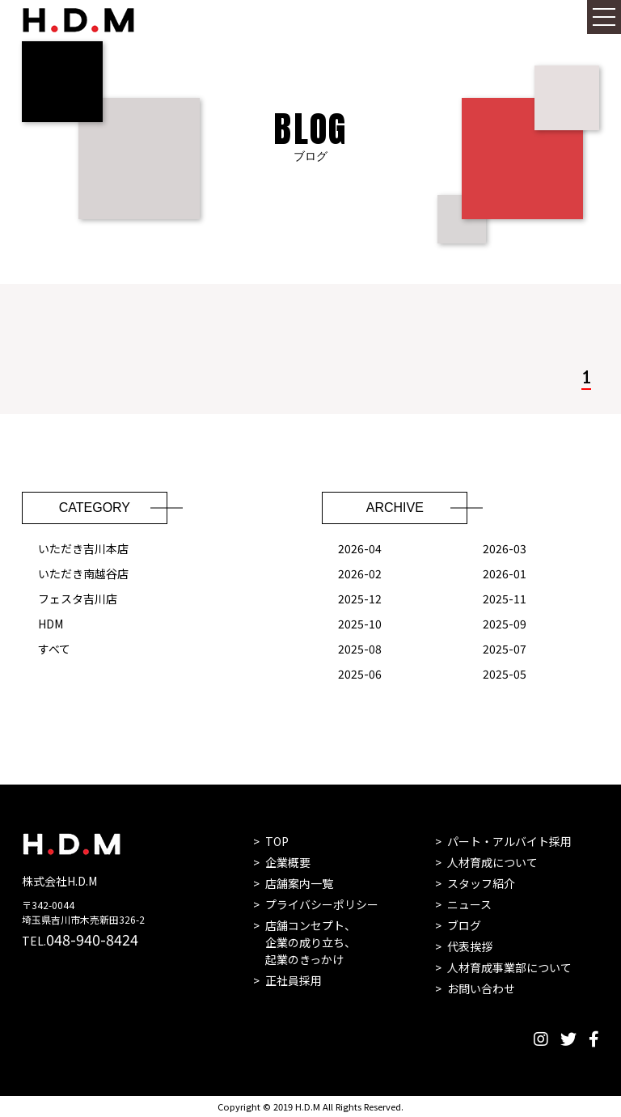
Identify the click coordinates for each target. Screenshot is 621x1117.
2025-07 (504, 650)
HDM (50, 625)
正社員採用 (293, 980)
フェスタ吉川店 (77, 600)
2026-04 (360, 550)
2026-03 (504, 550)
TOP (277, 841)
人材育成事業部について (509, 967)
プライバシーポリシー (321, 904)
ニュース (469, 904)
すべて (54, 650)
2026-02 (360, 575)
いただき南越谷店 (83, 575)
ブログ (464, 925)
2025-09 (504, 625)
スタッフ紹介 (481, 883)
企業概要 (287, 862)
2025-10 (360, 625)
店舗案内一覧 (299, 883)
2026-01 (504, 575)
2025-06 (360, 675)
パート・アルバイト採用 (509, 841)
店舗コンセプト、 (310, 942)
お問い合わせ (481, 988)
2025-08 (360, 650)
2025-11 (504, 600)
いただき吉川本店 (83, 550)
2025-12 (360, 600)
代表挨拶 (469, 946)
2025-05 (504, 675)
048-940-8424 (92, 939)
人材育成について (492, 862)
